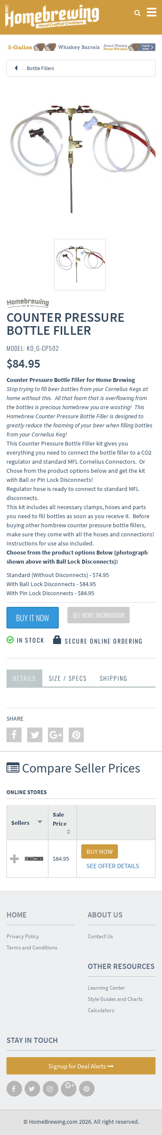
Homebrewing (51, 16)
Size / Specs (68, 678)
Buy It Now (32, 617)
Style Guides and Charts (115, 999)
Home (16, 915)
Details (24, 678)
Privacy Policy (22, 936)
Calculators (101, 1010)
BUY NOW (99, 851)
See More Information (98, 614)
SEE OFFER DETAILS (112, 866)
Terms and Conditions (31, 947)
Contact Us (100, 936)
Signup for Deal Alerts (81, 1066)
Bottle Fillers (40, 68)
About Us (105, 915)
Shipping (113, 678)
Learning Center (106, 987)
